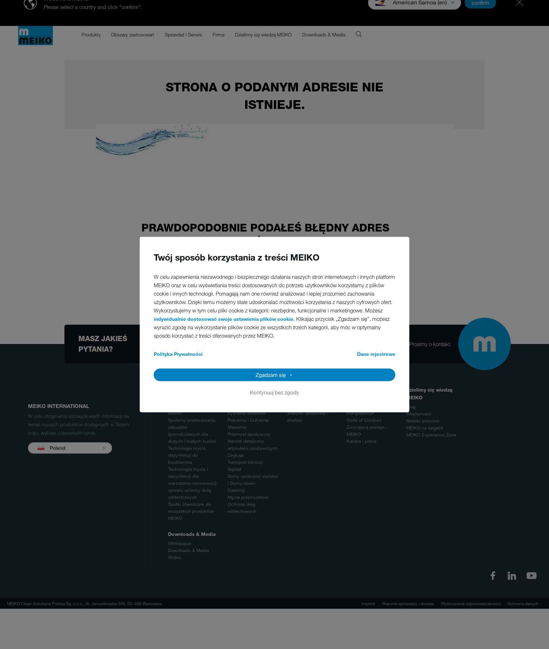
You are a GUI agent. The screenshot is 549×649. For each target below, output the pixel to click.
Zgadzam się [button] (271, 375)
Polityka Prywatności (178, 354)
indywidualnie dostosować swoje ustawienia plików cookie (223, 319)
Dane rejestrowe (376, 354)
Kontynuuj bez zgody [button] (274, 392)
